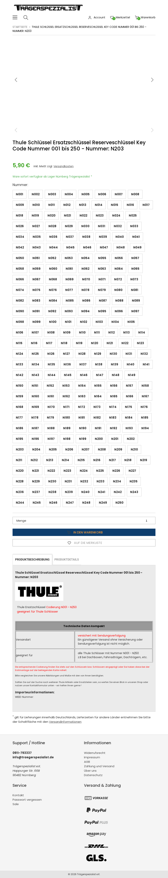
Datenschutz (93, 775)
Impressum (92, 757)
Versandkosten (63, 166)
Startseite (20, 27)
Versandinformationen (65, 722)
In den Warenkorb (84, 532)
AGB (87, 762)
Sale (16, 804)
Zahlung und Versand (99, 766)
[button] (152, 79)
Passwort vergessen (27, 800)
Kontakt (18, 795)
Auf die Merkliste (84, 542)
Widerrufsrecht (94, 753)
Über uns (90, 771)
